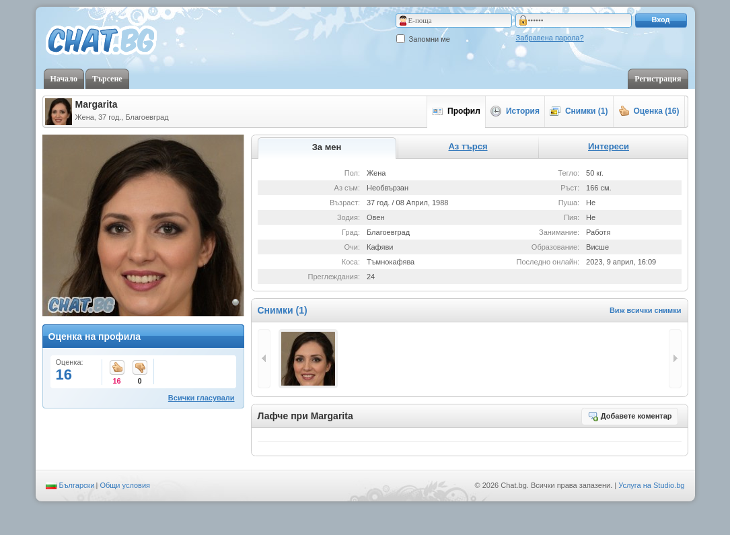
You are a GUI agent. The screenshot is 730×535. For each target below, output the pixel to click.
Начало (63, 78)
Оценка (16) (649, 111)
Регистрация (657, 78)
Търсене (107, 78)
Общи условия (125, 485)
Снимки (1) (579, 111)
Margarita (96, 104)
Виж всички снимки (646, 310)
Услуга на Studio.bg (651, 485)
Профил (456, 111)
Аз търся (467, 146)
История (515, 111)
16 (117, 368)
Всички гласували (201, 398)
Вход (660, 19)
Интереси (608, 146)
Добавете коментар (629, 416)
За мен (327, 147)
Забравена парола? (550, 38)
